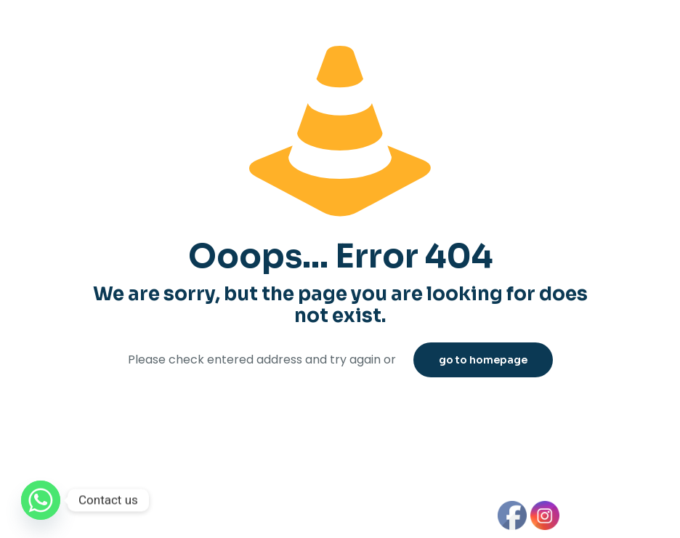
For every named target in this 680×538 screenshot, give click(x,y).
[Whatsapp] (40, 500)
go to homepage (483, 359)
